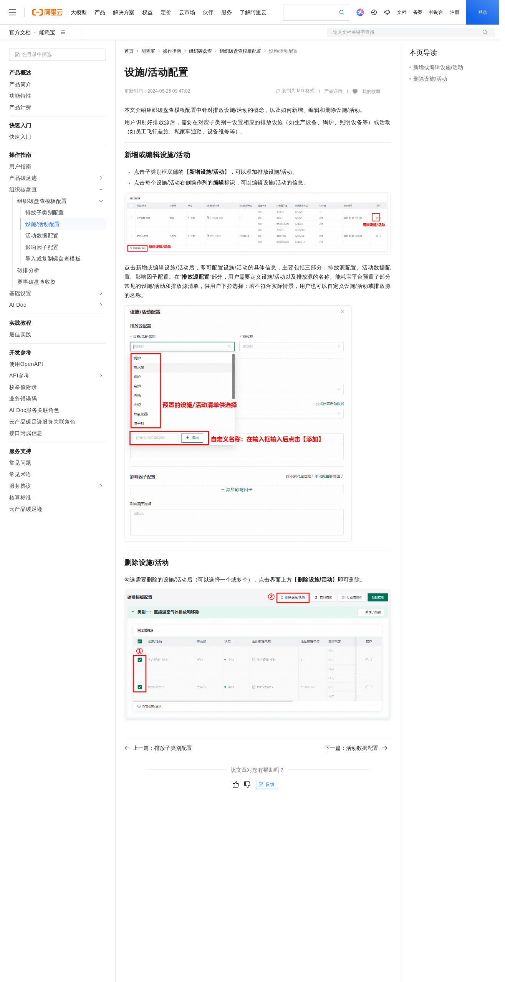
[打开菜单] (12, 12)
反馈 (266, 784)
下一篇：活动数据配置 (356, 748)
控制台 (436, 12)
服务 (226, 12)
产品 (99, 12)
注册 (454, 12)
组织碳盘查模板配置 (240, 51)
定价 (166, 12)
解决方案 (123, 12)
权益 (147, 12)
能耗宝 (47, 32)
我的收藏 (371, 91)
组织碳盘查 (200, 51)
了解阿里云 (253, 12)
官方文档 (20, 32)
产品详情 (333, 91)
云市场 (187, 12)
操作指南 (172, 51)
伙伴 (208, 12)
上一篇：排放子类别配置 (158, 748)
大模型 (79, 12)
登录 (482, 12)
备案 (417, 12)
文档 (401, 12)
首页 (129, 51)
